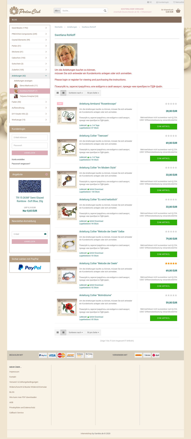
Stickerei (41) (17, 53)
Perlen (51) (16, 47)
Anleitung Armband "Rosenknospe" (97, 105)
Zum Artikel (163, 128)
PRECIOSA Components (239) (24, 35)
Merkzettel (178, 2)
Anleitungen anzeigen (23, 82)
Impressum (14, 373)
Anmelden (29, 154)
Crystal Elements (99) (21, 41)
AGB (11, 404)
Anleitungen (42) (19, 77)
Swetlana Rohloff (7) (25, 92)
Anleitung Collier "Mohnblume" (95, 296)
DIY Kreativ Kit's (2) (20, 115)
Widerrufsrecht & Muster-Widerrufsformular (28, 388)
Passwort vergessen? (21, 165)
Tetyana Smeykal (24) (26, 98)
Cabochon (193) (18, 59)
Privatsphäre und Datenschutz (22, 409)
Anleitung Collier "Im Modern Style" (97, 169)
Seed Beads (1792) (20, 29)
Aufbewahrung (18, 109)
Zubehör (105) (18, 71)
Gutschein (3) (17, 65)
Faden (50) (16, 103)
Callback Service (16, 414)
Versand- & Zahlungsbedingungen (23, 383)
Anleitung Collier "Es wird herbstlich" (98, 201)
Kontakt (12, 378)
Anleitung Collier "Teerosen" (93, 137)
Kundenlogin (162, 2)
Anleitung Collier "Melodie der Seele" (98, 264)
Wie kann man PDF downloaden (23, 399)
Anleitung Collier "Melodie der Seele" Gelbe (101, 233)
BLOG (14, 20)
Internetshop (86, 435)
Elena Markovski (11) (26, 87)
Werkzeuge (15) (18, 121)
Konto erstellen (18, 161)
